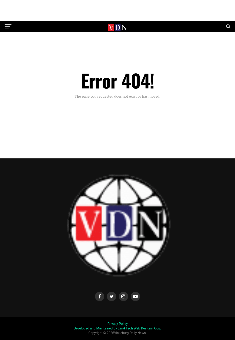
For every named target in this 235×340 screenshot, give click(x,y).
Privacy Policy (117, 324)
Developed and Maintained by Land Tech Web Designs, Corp (117, 328)
